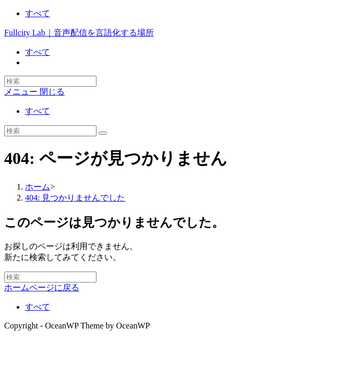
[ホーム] (37, 186)
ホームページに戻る (41, 287)
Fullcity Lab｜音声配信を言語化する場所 (79, 32)
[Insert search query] (50, 130)
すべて (37, 13)
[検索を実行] (103, 133)
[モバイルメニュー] (34, 91)
